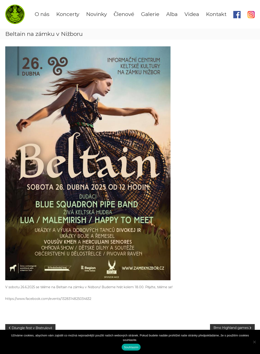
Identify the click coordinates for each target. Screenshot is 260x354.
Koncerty (67, 14)
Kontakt (216, 14)
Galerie (150, 14)
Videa (191, 14)
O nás (42, 14)
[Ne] (254, 342)
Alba (172, 14)
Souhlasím (131, 347)
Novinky (96, 14)
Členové (124, 14)
